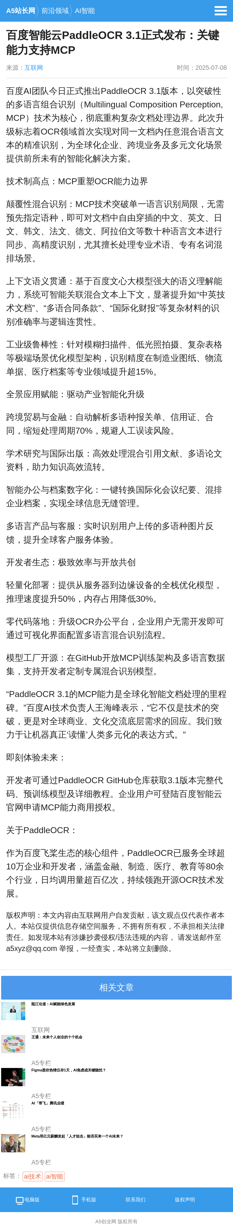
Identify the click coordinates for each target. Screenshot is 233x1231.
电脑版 (27, 1201)
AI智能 (85, 10)
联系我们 (136, 1199)
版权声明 (185, 1199)
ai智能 (54, 1176)
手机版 (82, 1200)
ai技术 (32, 1176)
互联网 (34, 67)
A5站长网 (20, 10)
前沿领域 (55, 10)
